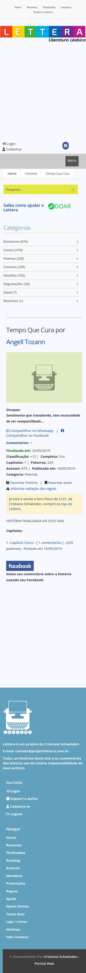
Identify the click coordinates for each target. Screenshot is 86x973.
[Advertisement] (43, 91)
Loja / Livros (16, 921)
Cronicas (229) (14, 267)
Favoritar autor (60, 482)
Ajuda (11, 898)
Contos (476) (13, 250)
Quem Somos (17, 906)
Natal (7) (10, 292)
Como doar (15, 914)
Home (18, 7)
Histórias (31, 173)
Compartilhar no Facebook (35, 433)
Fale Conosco (17, 937)
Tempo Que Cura (57, 173)
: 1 (19, 442)
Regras (12, 891)
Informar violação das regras (33, 488)
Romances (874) (15, 241)
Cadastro (66, 7)
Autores (13, 868)
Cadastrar (12, 149)
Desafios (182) (14, 275)
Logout (14, 814)
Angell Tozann (25, 341)
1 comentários (49, 542)
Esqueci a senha (22, 798)
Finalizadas (49, 7)
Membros (14, 875)
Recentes (32, 7)
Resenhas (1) (13, 301)
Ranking (13, 860)
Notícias (13, 929)
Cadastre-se (18, 806)
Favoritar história (23, 482)
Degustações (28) (16, 284)
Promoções (15, 883)
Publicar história (43, 12)
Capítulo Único (21, 542)
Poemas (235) (13, 258)
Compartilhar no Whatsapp (29, 430)
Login (8, 143)
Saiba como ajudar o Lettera (23, 207)
